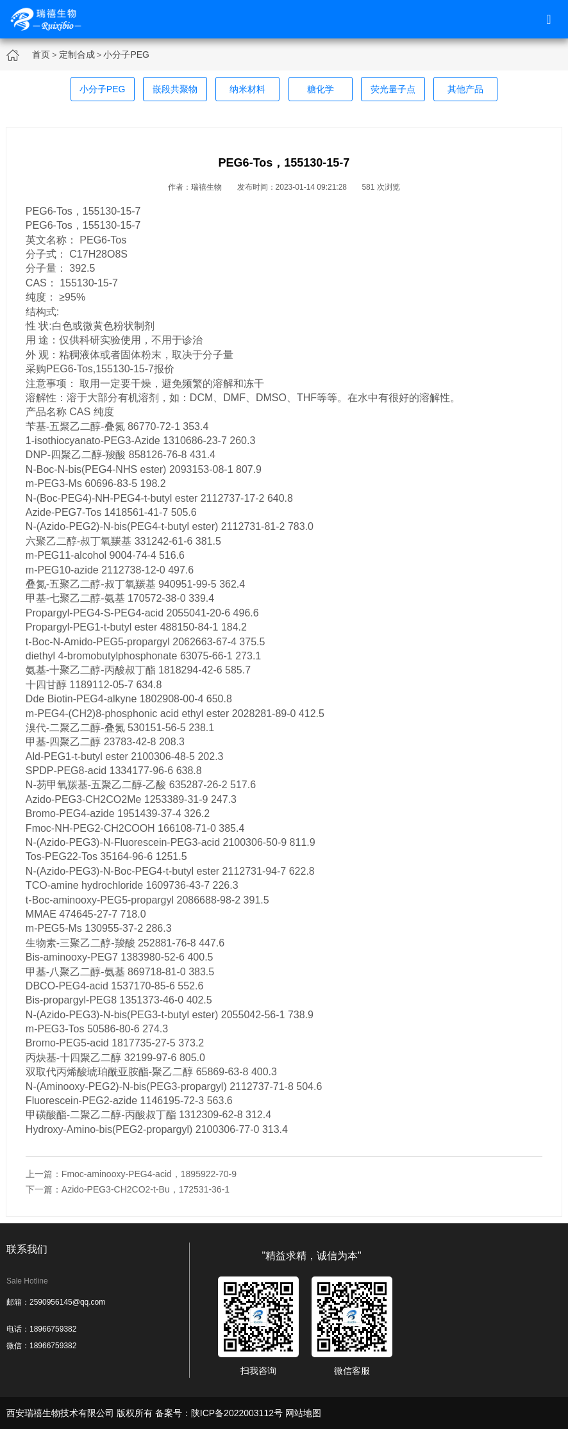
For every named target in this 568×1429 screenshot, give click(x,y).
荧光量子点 (393, 89)
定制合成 (77, 54)
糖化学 (320, 89)
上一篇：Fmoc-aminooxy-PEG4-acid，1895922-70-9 (131, 1174)
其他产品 (465, 89)
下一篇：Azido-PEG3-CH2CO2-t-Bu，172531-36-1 (128, 1189)
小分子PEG (126, 54)
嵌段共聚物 (175, 89)
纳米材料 (247, 89)
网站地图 (303, 1413)
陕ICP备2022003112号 (237, 1413)
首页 (41, 54)
